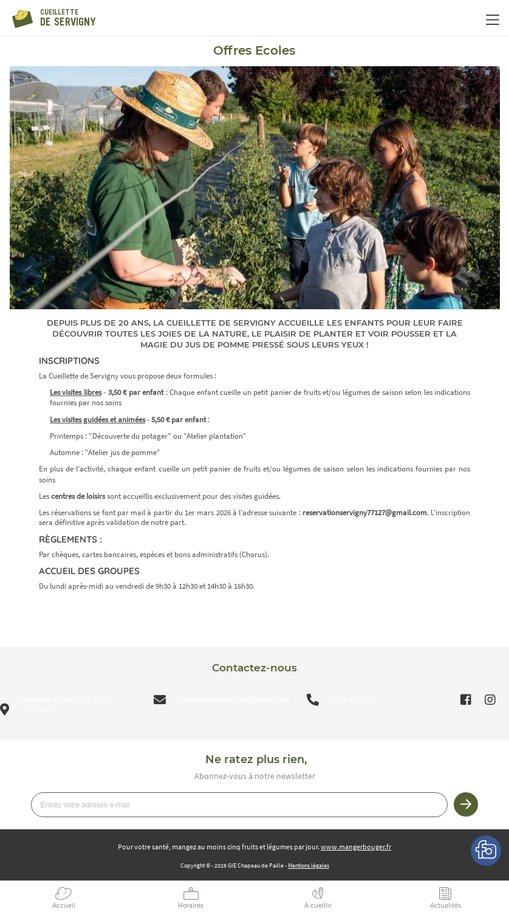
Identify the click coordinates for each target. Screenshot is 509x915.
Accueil (63, 906)
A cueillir (318, 906)
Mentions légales (308, 865)
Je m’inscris (466, 804)
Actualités (445, 906)
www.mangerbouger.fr (356, 846)
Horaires (190, 906)
